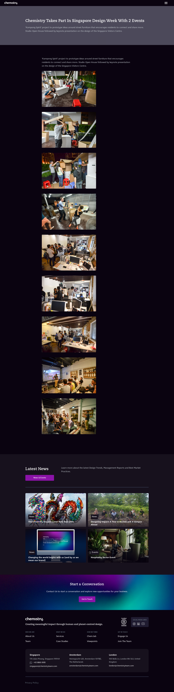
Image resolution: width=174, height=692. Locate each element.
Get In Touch (87, 599)
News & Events (39, 477)
